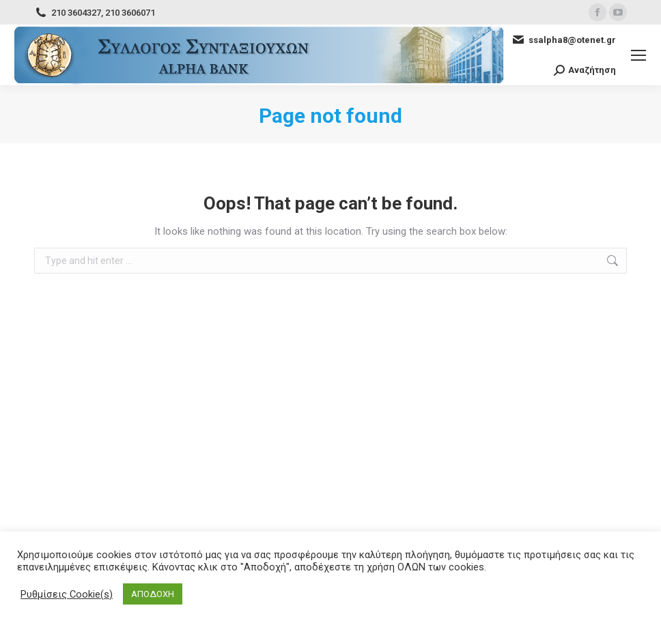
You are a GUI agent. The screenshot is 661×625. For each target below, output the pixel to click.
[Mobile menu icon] (638, 55)
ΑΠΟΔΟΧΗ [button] (152, 594)
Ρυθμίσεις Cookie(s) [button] (66, 594)
